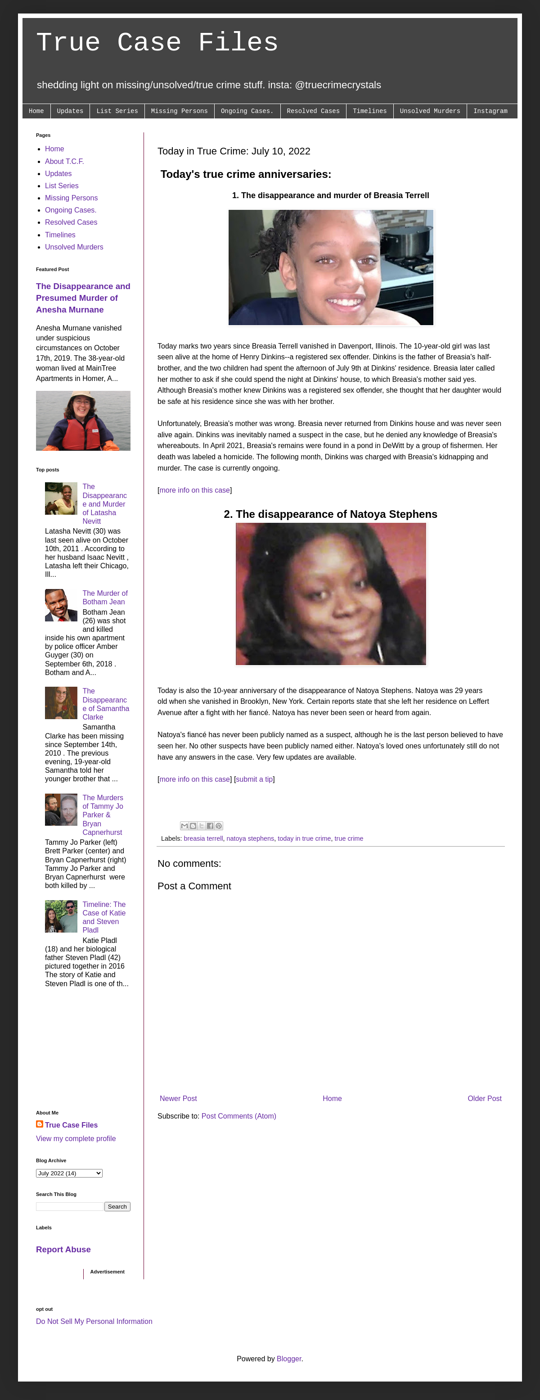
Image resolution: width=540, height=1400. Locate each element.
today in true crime (304, 838)
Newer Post (178, 1098)
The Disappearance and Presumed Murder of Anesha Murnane (83, 297)
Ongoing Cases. (247, 111)
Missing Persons (179, 111)
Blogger (289, 1359)
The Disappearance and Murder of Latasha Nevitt (104, 504)
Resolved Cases (313, 111)
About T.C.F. (64, 161)
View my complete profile (76, 1138)
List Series (117, 111)
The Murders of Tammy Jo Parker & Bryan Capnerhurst (102, 815)
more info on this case (194, 490)
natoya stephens (250, 838)
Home (36, 111)
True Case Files (157, 43)
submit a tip (254, 779)
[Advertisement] (83, 1051)
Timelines (370, 111)
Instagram (490, 111)
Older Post (485, 1098)
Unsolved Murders (430, 111)
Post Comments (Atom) (239, 1116)
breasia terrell (203, 838)
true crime (349, 838)
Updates (70, 111)
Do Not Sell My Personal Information (94, 1321)
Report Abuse (63, 1249)
